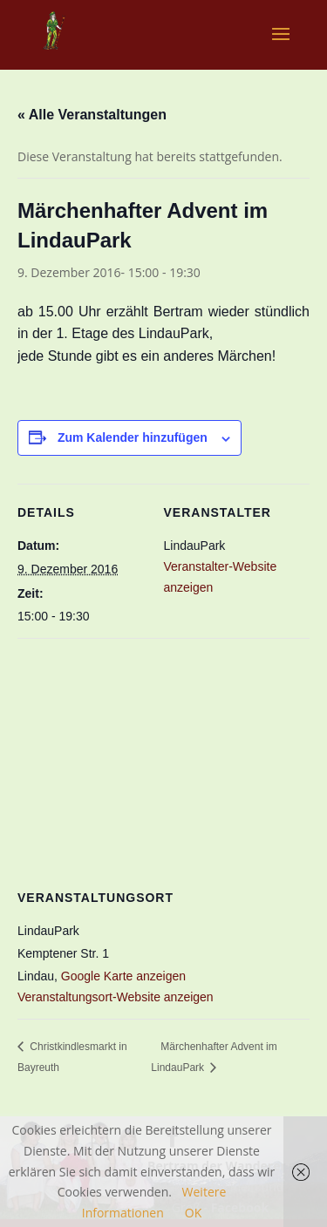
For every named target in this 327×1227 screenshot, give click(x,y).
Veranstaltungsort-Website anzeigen (115, 997)
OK (193, 1212)
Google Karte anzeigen (123, 976)
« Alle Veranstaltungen (92, 114)
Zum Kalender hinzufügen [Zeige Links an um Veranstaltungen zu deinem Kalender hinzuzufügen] (133, 437)
